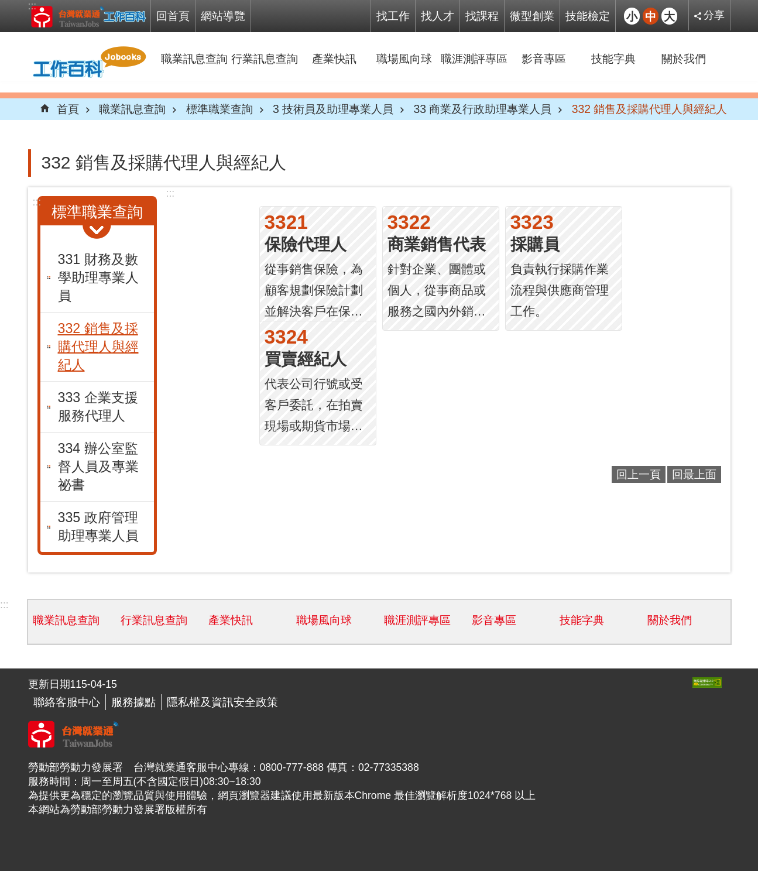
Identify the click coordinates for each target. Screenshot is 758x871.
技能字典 (613, 58)
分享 (714, 15)
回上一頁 (638, 474)
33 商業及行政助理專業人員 (483, 108)
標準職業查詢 (219, 108)
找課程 (482, 15)
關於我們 (683, 58)
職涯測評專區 (474, 58)
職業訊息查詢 (194, 58)
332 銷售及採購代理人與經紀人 (650, 108)
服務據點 (133, 701)
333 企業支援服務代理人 (98, 406)
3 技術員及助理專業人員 (333, 108)
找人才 (437, 15)
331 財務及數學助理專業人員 (98, 277)
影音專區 (544, 58)
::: (32, 6)
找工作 (393, 15)
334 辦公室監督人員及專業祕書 (98, 466)
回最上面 (694, 474)
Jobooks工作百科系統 (88, 16)
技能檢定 (587, 15)
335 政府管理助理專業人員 (98, 526)
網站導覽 (223, 15)
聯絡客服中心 (66, 701)
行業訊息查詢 (264, 58)
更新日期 (49, 684)
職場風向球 (404, 58)
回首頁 (173, 15)
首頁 (68, 108)
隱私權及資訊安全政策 (222, 701)
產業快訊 (334, 58)
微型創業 (532, 15)
